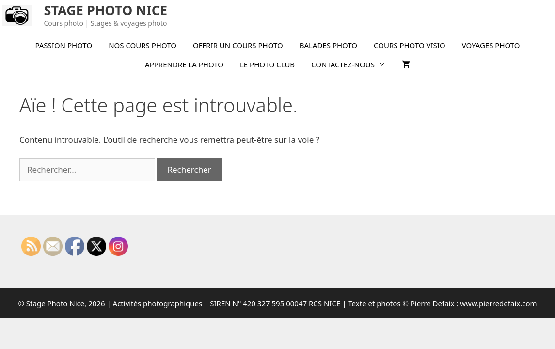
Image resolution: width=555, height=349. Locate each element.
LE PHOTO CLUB (267, 64)
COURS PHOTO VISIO (409, 45)
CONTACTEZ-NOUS (352, 64)
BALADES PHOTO (328, 45)
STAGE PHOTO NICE (106, 10)
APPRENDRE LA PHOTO (184, 64)
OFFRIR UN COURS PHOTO (238, 45)
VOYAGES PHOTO (491, 45)
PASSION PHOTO (63, 45)
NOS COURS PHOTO (142, 45)
